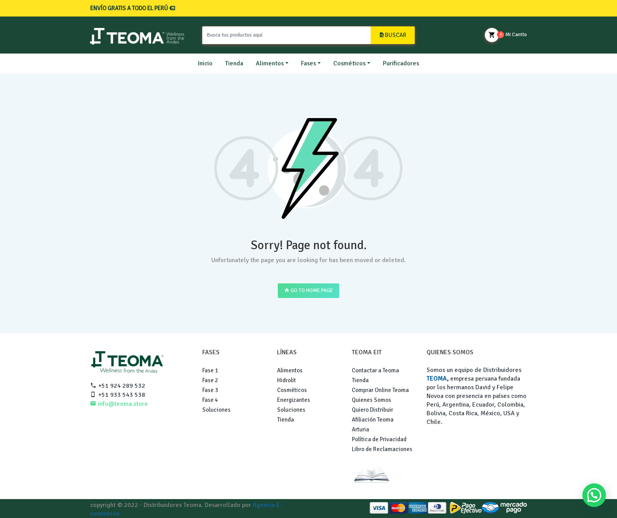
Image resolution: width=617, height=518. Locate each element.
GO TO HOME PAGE (308, 290)
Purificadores (401, 63)
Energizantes (293, 399)
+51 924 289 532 (117, 386)
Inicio (205, 63)
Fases (308, 63)
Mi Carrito (506, 35)
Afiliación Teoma (372, 419)
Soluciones (216, 409)
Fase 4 (210, 399)
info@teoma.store (119, 404)
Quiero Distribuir (372, 409)
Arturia (360, 429)
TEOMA (437, 379)
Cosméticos (349, 63)
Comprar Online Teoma (380, 390)
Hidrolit (286, 380)
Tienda (234, 63)
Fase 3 (210, 390)
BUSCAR (392, 35)
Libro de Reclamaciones (382, 449)
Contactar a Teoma (375, 370)
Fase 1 (210, 370)
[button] (594, 495)
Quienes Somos (371, 399)
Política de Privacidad (379, 439)
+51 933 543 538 (117, 395)
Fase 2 (210, 380)
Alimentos (270, 63)
